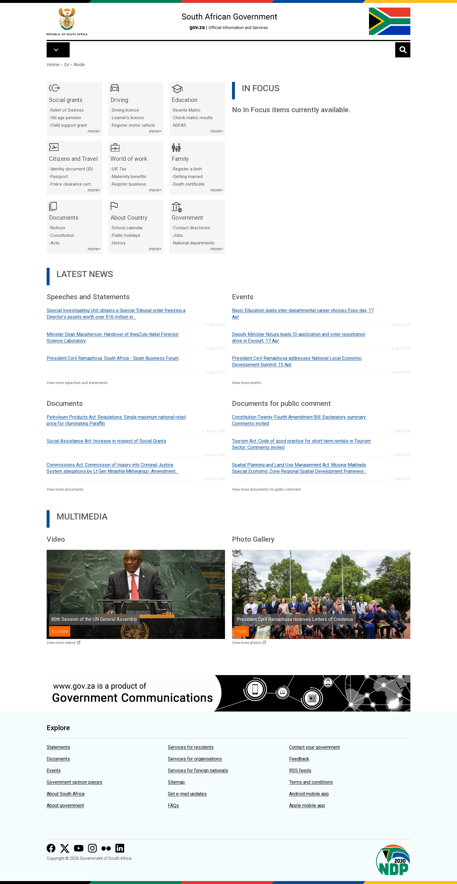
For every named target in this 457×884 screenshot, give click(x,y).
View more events (246, 383)
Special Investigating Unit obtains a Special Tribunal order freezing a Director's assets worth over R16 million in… (116, 314)
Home (53, 64)
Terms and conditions (311, 782)
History (119, 243)
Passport (59, 176)
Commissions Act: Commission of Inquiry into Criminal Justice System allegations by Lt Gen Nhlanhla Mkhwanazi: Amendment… (112, 468)
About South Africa (66, 794)
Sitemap (176, 782)
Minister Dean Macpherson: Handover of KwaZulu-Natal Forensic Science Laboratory (113, 338)
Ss (66, 64)
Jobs (178, 235)
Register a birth (187, 169)
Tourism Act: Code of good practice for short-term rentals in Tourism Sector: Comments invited (301, 444)
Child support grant (68, 125)
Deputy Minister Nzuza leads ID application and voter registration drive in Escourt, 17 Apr (298, 338)
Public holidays (126, 235)
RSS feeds (300, 770)
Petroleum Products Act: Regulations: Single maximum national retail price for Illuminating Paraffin (116, 420)
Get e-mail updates (187, 794)
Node (78, 64)
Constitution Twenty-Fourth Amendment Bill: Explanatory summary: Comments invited (299, 420)
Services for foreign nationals (198, 770)
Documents (58, 759)
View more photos (246, 643)
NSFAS (179, 125)
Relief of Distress (67, 110)
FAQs (173, 805)
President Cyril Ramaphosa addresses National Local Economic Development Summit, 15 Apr (297, 361)
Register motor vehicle (133, 125)
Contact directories (191, 227)
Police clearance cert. (71, 184)
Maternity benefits (129, 176)
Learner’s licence (128, 117)
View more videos (61, 643)
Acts (54, 243)
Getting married (188, 176)
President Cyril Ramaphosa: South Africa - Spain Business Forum (113, 358)
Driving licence (125, 110)
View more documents (65, 489)
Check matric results (193, 117)
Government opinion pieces (74, 782)
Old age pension (65, 117)
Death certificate (189, 184)
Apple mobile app (307, 805)
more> (93, 131)
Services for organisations (195, 759)
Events (54, 770)
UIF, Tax (119, 169)
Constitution (62, 235)
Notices (57, 227)
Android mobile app (309, 794)
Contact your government (314, 747)
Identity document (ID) (71, 169)
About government (65, 805)
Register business (129, 184)
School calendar (127, 227)
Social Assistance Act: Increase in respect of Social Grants (106, 441)
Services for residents (191, 747)
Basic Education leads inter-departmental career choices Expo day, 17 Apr (303, 314)
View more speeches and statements (77, 383)
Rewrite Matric (187, 110)
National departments (194, 243)
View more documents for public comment (266, 489)
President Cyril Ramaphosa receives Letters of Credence (295, 619)
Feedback (299, 759)
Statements (58, 747)
